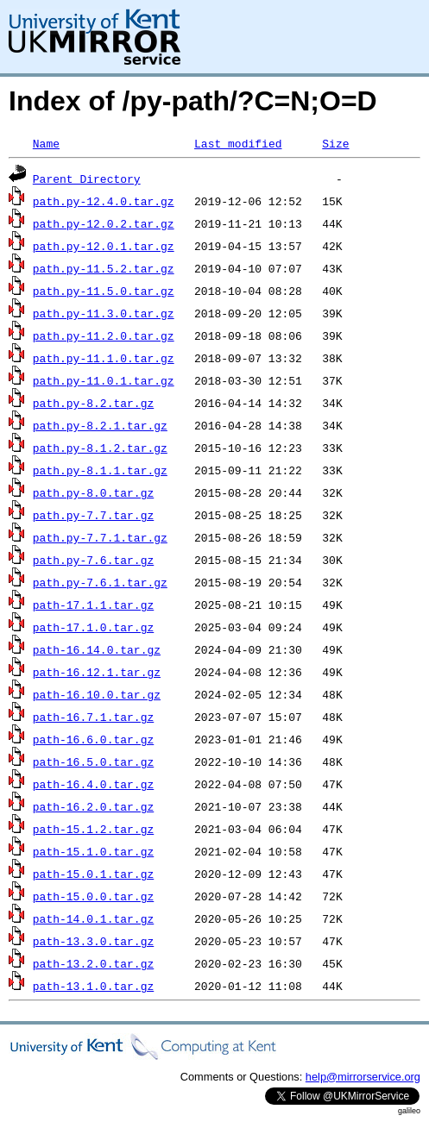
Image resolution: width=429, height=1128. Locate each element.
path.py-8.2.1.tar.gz (100, 425)
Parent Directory (87, 178)
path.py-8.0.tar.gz (93, 492)
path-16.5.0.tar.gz (93, 761)
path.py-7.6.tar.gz (93, 559)
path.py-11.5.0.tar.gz (103, 290)
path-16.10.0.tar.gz (97, 694)
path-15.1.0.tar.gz (93, 851)
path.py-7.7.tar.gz (93, 515)
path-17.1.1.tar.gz (93, 604)
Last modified (237, 143)
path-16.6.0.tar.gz (93, 739)
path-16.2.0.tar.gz (93, 806)
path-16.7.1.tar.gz (93, 716)
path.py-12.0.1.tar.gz (103, 246)
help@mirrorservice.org (363, 1076)
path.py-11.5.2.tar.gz (103, 268)
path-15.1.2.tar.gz (93, 829)
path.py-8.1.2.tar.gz (100, 447)
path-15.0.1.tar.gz (93, 873)
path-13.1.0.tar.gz (93, 985)
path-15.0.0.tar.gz (93, 896)
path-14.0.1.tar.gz (93, 918)
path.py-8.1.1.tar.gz (100, 470)
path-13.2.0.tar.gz (93, 963)
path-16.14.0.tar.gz (97, 649)
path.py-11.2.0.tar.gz (103, 335)
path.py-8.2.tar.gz (93, 402)
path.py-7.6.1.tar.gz (100, 582)
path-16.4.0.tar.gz (93, 784)
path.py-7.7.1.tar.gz (100, 537)
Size (335, 143)
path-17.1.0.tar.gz (93, 627)
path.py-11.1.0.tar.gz (103, 358)
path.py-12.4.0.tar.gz (103, 201)
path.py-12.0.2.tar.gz (103, 223)
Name (46, 143)
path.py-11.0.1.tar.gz (103, 380)
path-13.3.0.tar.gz (93, 941)
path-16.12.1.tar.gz (97, 672)
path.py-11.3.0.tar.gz (103, 313)
